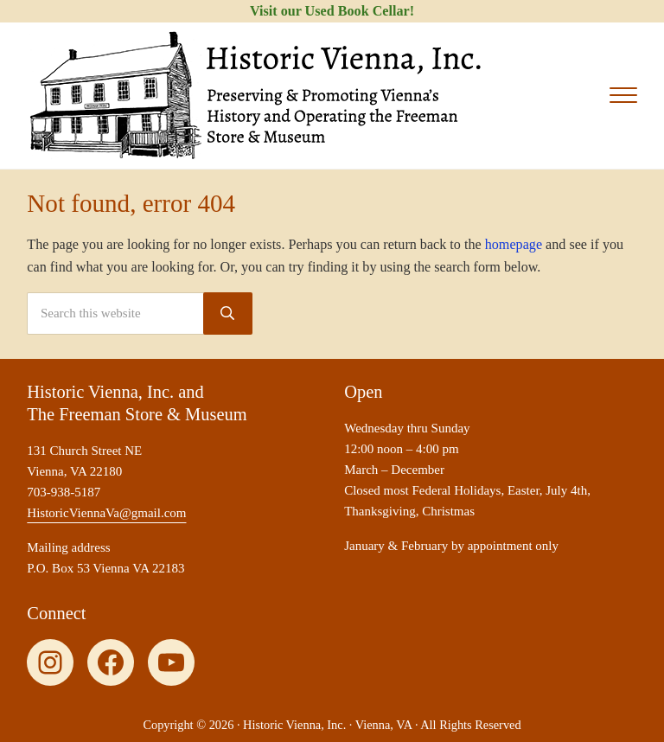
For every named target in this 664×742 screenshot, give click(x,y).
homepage (513, 244)
